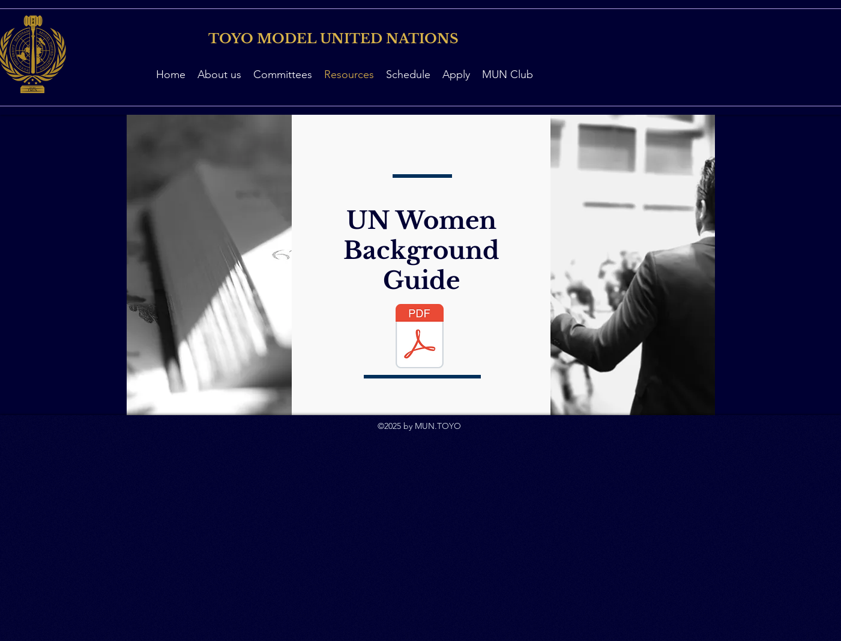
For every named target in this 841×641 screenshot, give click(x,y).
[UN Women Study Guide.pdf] (420, 338)
